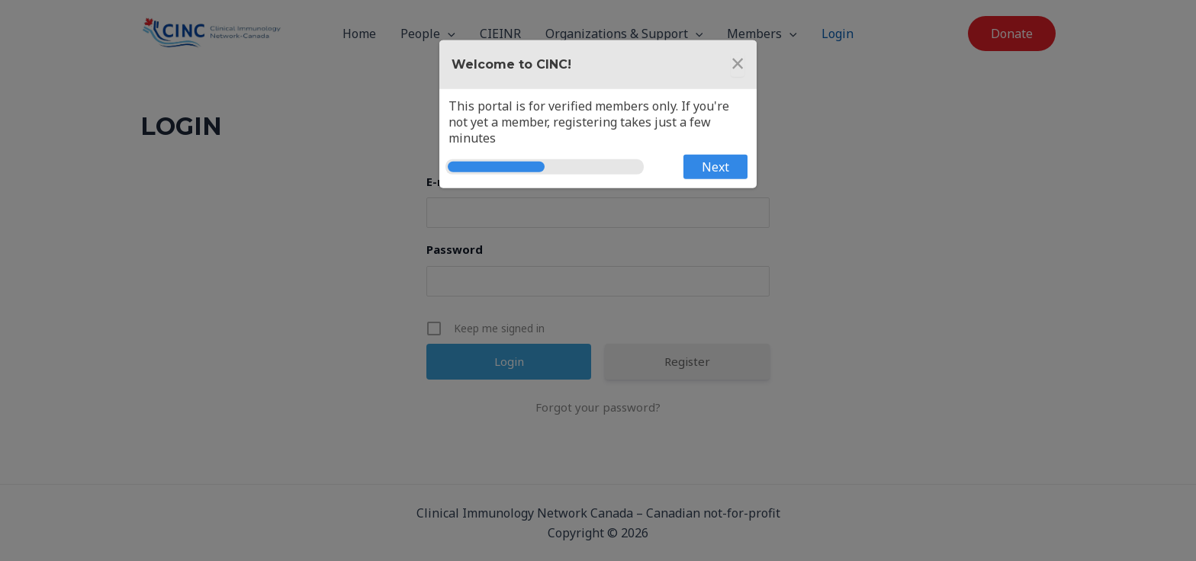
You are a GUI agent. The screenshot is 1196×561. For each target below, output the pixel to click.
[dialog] (598, 114)
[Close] (737, 65)
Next (715, 167)
